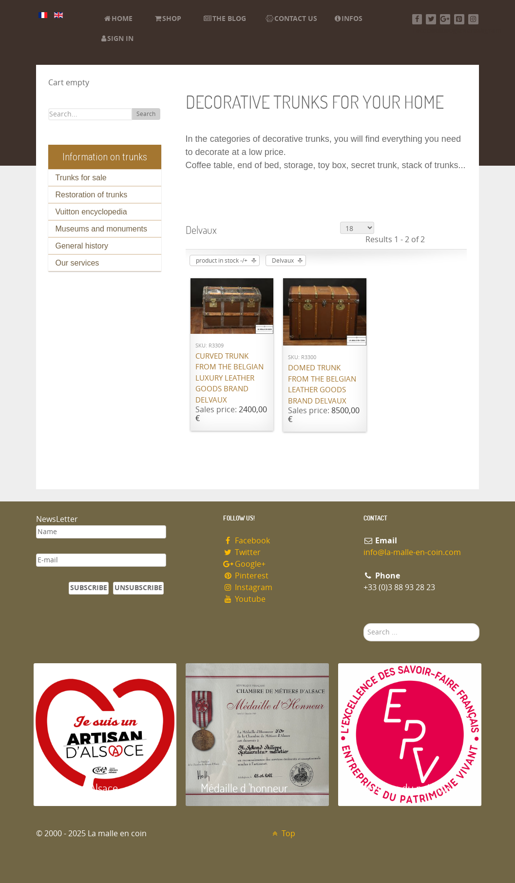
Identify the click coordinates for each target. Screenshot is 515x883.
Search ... (363, 623)
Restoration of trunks (92, 195)
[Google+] (445, 19)
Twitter (242, 552)
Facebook (246, 540)
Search (145, 114)
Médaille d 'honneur (244, 787)
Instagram (248, 587)
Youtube (244, 599)
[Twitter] (431, 19)
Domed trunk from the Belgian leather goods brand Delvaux (322, 384)
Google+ (244, 564)
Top (283, 833)
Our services (77, 263)
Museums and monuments (102, 229)
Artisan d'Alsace (83, 787)
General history (82, 246)
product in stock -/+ (222, 260)
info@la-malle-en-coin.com (412, 552)
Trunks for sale (81, 177)
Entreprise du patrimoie (406, 787)
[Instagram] (473, 19)
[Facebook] (417, 19)
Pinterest (246, 575)
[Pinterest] (459, 19)
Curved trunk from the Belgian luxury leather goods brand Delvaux (229, 378)
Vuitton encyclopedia (91, 212)
